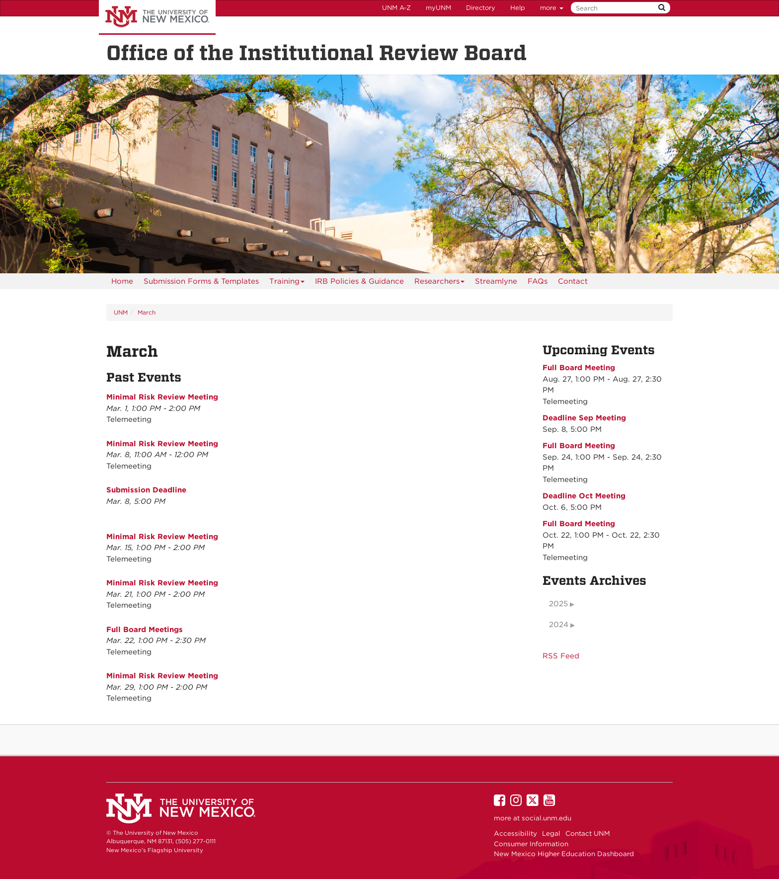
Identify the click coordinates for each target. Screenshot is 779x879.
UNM (121, 312)
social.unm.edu (546, 818)
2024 (558, 624)
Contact (573, 281)
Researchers (439, 283)
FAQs (537, 281)
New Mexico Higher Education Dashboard (564, 854)
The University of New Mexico (157, 17)
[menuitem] (122, 281)
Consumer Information (531, 844)
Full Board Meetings (144, 629)
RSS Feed (561, 655)
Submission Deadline (146, 489)
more (551, 7)
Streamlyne (496, 281)
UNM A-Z (396, 7)
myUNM (438, 7)
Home (122, 281)
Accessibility (515, 833)
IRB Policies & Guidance (359, 281)
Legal (551, 833)
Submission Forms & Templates (201, 281)
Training (287, 283)
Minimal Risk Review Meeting (162, 397)
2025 (558, 603)
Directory (480, 7)
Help (517, 7)
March (147, 312)
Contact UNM (587, 833)
